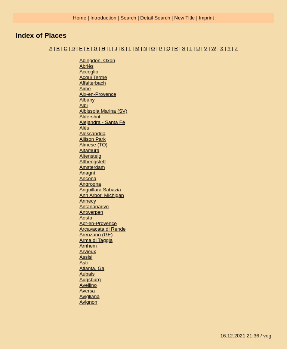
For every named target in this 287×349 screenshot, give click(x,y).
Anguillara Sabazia (100, 189)
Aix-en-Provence (97, 94)
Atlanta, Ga (91, 268)
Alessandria (92, 133)
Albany (87, 100)
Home (79, 18)
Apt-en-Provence (98, 223)
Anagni (87, 173)
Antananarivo (94, 206)
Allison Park (92, 139)
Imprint (206, 18)
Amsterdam (92, 167)
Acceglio (88, 72)
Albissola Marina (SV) (103, 111)
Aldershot (89, 116)
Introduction (103, 18)
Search (128, 18)
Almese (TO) (93, 145)
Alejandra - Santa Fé (102, 122)
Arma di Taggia (95, 240)
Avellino (87, 285)
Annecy (87, 201)
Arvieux (87, 251)
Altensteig (90, 156)
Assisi (85, 257)
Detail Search (155, 18)
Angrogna (90, 184)
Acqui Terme (93, 77)
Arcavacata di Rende (102, 229)
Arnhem (88, 246)
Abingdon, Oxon (97, 60)
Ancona (87, 178)
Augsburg (90, 279)
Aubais (87, 274)
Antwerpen (91, 212)
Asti (83, 262)
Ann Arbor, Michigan (101, 195)
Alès (84, 128)
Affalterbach (92, 83)
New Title (184, 18)
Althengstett (92, 161)
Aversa (87, 291)
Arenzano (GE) (95, 234)
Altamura (89, 150)
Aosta (85, 218)
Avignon (88, 302)
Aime (84, 88)
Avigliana (89, 296)
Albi (83, 105)
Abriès (86, 66)
